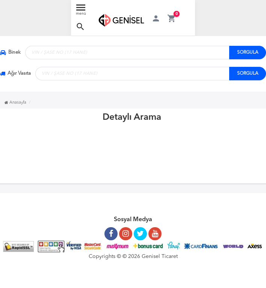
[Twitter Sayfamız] (140, 231)
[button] (80, 27)
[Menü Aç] (81, 11)
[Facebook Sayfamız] (111, 231)
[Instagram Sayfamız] (125, 231)
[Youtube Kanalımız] (155, 231)
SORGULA (247, 52)
